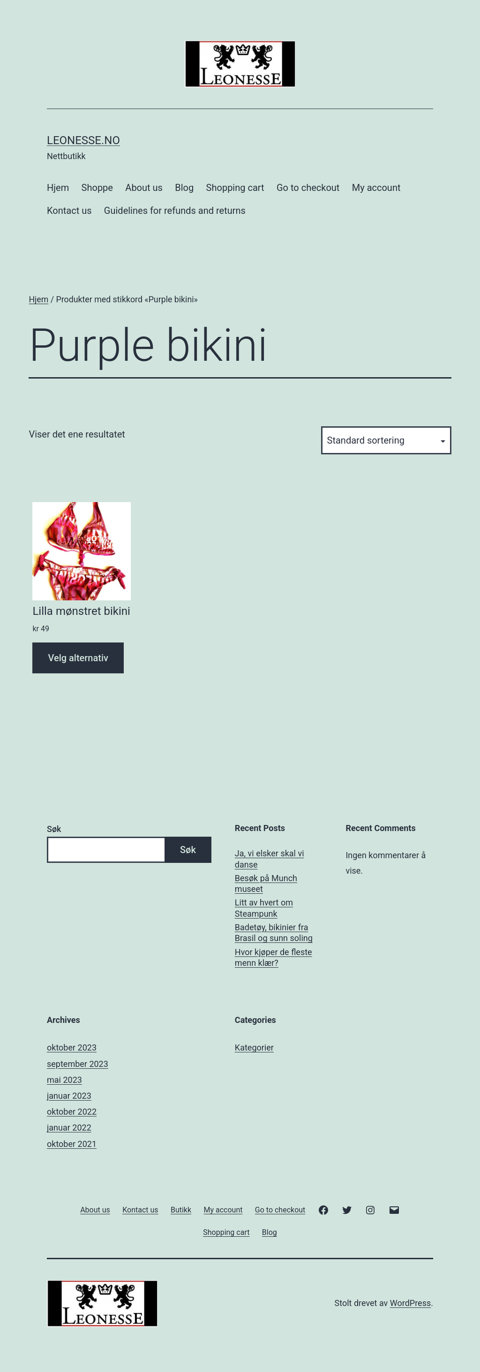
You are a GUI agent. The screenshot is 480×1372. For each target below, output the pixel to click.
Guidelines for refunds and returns (175, 210)
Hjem (58, 187)
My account (376, 187)
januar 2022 (69, 1127)
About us (144, 187)
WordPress (410, 1303)
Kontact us (69, 210)
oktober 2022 (72, 1112)
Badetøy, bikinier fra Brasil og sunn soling (274, 932)
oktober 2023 (72, 1047)
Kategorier (254, 1047)
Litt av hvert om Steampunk (264, 908)
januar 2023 (69, 1096)
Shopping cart (235, 187)
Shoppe (97, 187)
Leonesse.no (83, 140)
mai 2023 (64, 1080)
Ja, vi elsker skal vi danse (269, 858)
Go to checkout (308, 187)
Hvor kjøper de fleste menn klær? (273, 957)
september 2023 (77, 1064)
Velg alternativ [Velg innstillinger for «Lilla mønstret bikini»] (78, 658)
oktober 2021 (72, 1144)
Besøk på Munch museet (266, 883)
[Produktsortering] (386, 440)
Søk (54, 829)
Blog (184, 187)
